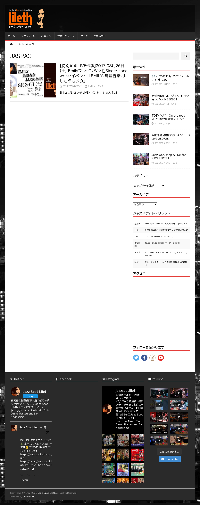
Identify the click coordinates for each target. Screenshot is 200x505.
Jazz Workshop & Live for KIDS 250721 (169, 156)
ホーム (11, 36)
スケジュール (28, 36)
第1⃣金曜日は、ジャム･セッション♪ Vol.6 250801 (170, 97)
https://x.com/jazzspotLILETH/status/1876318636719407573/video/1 (40, 465)
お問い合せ (99, 36)
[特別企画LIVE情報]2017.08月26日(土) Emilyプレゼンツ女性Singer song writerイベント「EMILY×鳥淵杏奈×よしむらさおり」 (94, 73)
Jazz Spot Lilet (28, 427)
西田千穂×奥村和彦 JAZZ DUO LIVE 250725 (171, 137)
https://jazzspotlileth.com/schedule (39, 456)
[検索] (185, 56)
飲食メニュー (64, 36)
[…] (114, 92)
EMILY (91, 86)
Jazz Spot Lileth (47, 492)
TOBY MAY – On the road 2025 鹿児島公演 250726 (168, 117)
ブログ (84, 36)
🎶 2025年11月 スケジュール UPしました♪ (170, 78)
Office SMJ (29, 496)
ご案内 (44, 36)
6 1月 (43, 427)
